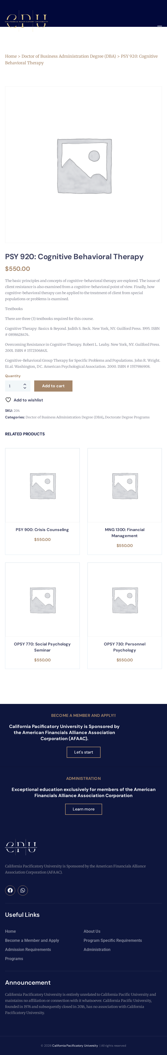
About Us (92, 931)
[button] (159, 28)
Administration (83, 778)
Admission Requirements (28, 949)
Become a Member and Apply (32, 940)
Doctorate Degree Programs (127, 417)
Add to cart (53, 386)
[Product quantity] (17, 386)
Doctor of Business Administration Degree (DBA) (69, 56)
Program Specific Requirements (113, 940)
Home (11, 56)
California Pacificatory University (75, 1046)
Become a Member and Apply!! (83, 715)
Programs (14, 958)
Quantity (12, 376)
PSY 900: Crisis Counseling (42, 529)
